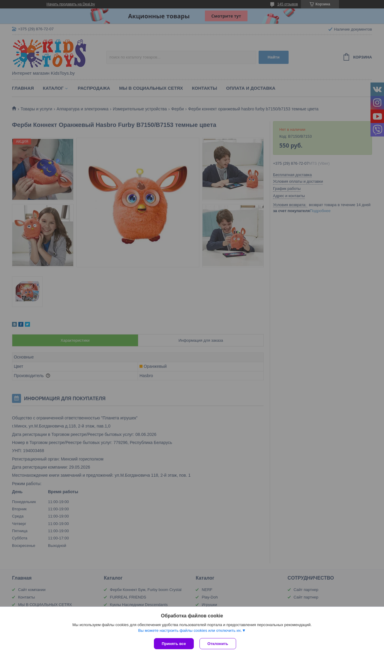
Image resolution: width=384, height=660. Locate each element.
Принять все (174, 643)
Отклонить (218, 643)
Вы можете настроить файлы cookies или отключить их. (190, 630)
